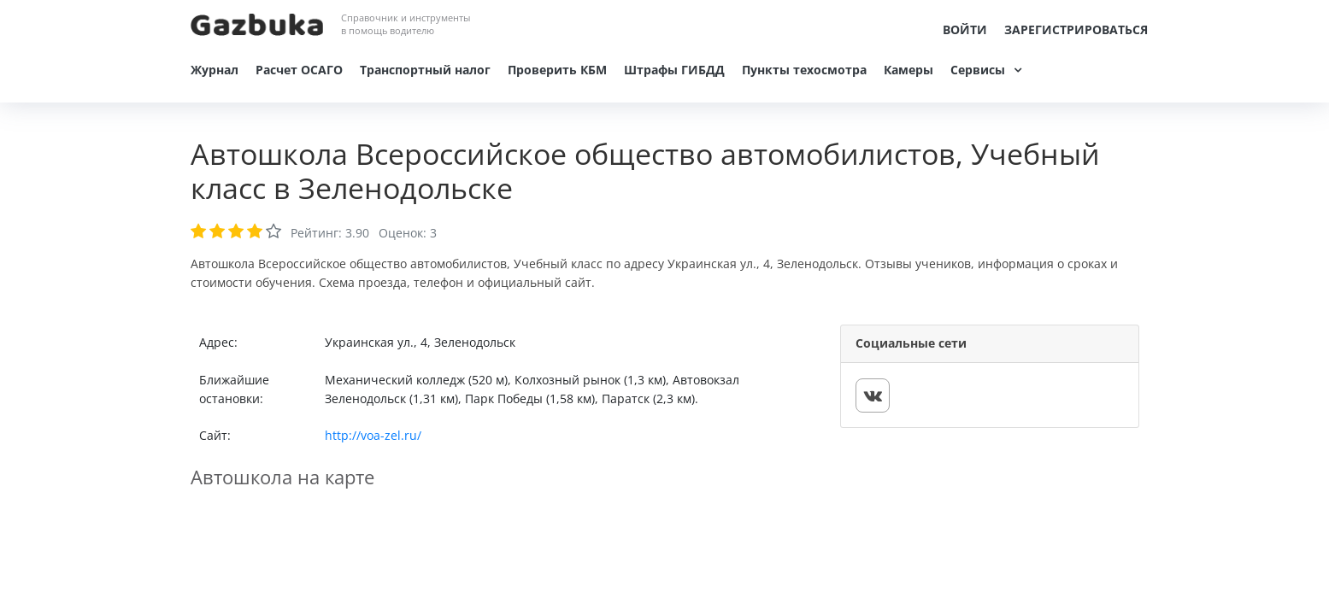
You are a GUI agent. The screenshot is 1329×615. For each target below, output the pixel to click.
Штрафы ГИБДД (674, 70)
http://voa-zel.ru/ (373, 435)
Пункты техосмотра (804, 70)
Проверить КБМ (557, 70)
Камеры (908, 70)
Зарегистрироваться (1076, 29)
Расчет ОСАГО (299, 70)
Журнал (214, 70)
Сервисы (977, 70)
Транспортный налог (425, 70)
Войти (965, 29)
